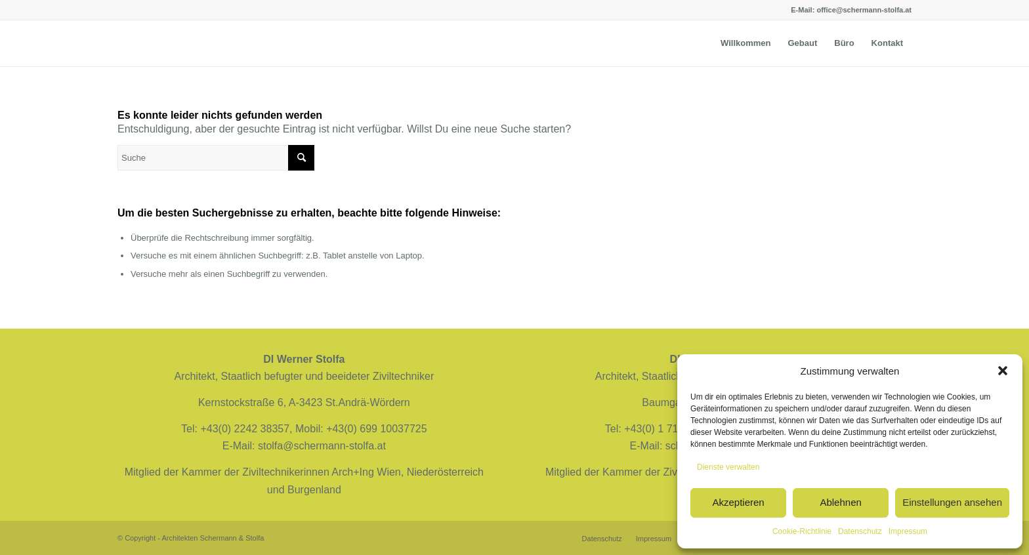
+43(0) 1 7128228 (665, 428)
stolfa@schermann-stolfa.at (322, 445)
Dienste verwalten (728, 467)
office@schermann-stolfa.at (864, 10)
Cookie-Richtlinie (801, 531)
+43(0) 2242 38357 (244, 428)
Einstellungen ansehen (952, 502)
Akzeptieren (738, 502)
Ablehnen (840, 502)
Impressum (908, 531)
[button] (1002, 370)
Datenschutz (860, 531)
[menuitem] (745, 43)
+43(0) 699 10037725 (376, 428)
